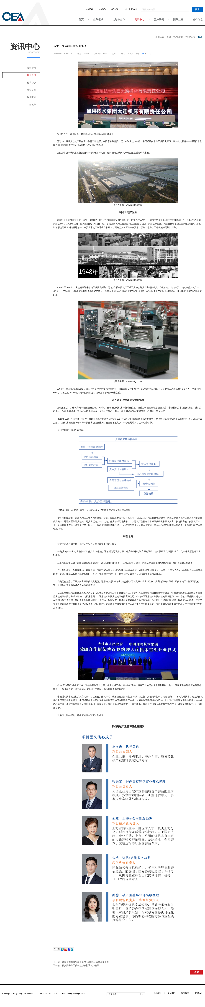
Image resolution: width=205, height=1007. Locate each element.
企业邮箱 (89, 9)
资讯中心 (139, 19)
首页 (81, 19)
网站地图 (171, 993)
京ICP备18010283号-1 (25, 994)
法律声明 (157, 993)
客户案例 (159, 19)
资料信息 (198, 19)
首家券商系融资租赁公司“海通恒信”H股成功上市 (85, 962)
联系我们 (185, 993)
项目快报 (190, 36)
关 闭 (196, 972)
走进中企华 (119, 19)
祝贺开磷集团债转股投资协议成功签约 (80, 965)
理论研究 (31, 90)
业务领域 (98, 19)
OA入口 (114, 9)
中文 (126, 9)
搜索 (197, 9)
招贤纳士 (199, 993)
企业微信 (102, 9)
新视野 (32, 104)
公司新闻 (31, 68)
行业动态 (31, 82)
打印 (114, 53)
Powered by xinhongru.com (75, 994)
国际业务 (178, 19)
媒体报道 (31, 97)
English (134, 9)
